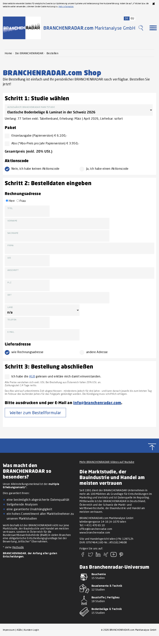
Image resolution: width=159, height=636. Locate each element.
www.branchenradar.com (95, 532)
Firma (10, 245)
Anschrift (12, 270)
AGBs (19, 629)
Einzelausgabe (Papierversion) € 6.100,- (37, 135)
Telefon (11, 319)
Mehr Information (66, 6)
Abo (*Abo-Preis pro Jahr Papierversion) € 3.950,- (44, 143)
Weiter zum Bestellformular (35, 412)
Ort (9, 295)
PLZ (9, 282)
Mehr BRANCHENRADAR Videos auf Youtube (107, 461)
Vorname (12, 220)
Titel (10, 208)
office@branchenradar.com (96, 528)
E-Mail (10, 332)
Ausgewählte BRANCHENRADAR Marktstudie (31, 107)
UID (9, 257)
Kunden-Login (31, 629)
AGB (32, 376)
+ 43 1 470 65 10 (94, 525)
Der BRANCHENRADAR (29, 53)
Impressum (9, 629)
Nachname (12, 233)
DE (127, 18)
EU (132, 18)
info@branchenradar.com (97, 402)
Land (10, 307)
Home (8, 53)
